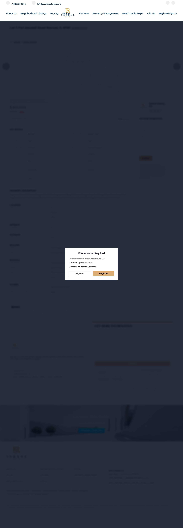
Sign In (80, 273)
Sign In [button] (173, 13)
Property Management (106, 13)
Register (103, 273)
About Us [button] (11, 13)
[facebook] (168, 4)
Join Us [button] (151, 13)
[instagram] (173, 4)
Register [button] (163, 13)
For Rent (84, 13)
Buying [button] (54, 13)
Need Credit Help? (132, 13)
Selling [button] (66, 13)
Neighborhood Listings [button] (33, 13)
